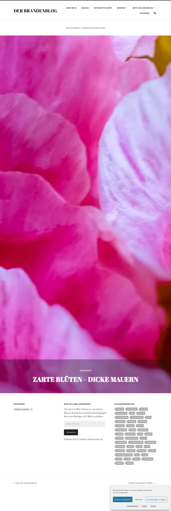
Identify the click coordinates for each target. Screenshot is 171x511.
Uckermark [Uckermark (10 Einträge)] (148, 459)
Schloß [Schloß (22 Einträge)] (152, 450)
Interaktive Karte (103, 8)
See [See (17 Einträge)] (137, 455)
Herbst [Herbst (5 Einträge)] (119, 434)
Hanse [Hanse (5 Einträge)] (140, 426)
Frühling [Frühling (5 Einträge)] (120, 426)
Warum (85, 8)
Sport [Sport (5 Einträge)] (119, 459)
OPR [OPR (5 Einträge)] (147, 446)
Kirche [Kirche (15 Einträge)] (148, 434)
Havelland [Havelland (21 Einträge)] (143, 430)
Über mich (71, 8)
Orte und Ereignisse (143, 8)
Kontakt (144, 506)
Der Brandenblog (35, 11)
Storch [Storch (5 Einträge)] (136, 459)
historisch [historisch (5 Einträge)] (131, 434)
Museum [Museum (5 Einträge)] (120, 446)
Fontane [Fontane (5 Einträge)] (143, 421)
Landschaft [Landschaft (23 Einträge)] (121, 442)
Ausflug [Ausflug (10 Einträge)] (144, 409)
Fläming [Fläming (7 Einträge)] (132, 421)
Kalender (144, 13)
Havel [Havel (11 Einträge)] (132, 430)
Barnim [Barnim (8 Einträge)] (141, 413)
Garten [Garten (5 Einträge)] (131, 426)
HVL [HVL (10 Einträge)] (140, 434)
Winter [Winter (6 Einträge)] (130, 463)
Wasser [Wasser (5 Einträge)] (120, 463)
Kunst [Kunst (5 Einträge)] (143, 438)
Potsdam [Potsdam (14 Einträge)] (120, 450)
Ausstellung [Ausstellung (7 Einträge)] (121, 413)
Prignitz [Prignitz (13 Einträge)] (131, 450)
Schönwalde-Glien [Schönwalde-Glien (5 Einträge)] (124, 455)
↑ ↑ (156, 483)
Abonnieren (71, 432)
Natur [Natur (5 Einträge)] (130, 446)
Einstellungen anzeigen (156, 499)
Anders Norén (145, 483)
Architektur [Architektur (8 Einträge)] (132, 409)
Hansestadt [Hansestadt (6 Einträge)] (121, 430)
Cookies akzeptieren (122, 499)
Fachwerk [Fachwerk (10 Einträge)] (120, 421)
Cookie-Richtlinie (132, 506)
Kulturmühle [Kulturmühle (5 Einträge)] (132, 438)
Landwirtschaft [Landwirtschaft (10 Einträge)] (136, 442)
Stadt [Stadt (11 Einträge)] (127, 459)
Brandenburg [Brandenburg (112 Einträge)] (137, 417)
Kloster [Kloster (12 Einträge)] (120, 438)
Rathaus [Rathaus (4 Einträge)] (142, 450)
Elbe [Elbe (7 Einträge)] (148, 417)
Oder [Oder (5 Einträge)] (139, 446)
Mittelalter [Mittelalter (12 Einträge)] (151, 442)
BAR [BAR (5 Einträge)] (132, 413)
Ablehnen (139, 499)
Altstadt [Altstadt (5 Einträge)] (120, 409)
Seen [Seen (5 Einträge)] (145, 455)
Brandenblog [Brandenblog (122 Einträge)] (122, 417)
